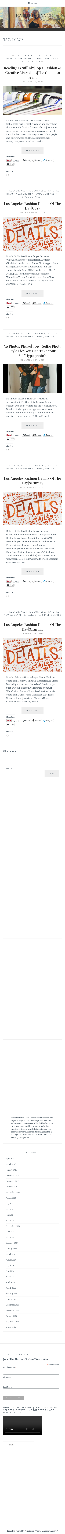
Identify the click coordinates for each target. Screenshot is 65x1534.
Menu (34, 3)
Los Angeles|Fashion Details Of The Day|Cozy (32, 205)
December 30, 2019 (32, 212)
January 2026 (11, 1170)
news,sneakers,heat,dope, (24, 58)
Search (9, 768)
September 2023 (13, 1226)
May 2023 (10, 1237)
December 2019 (12, 1305)
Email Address (9, 1367)
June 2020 (10, 1271)
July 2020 (10, 1265)
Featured (53, 191)
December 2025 (12, 1176)
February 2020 (12, 1294)
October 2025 (11, 1187)
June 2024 (10, 1215)
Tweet (16, 160)
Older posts (9, 751)
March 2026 (11, 1164)
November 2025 (12, 1181)
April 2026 (10, 1159)
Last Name (7, 1387)
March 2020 (11, 1288)
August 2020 (11, 1260)
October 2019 (11, 1316)
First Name (7, 1377)
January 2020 (11, 1299)
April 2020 (10, 1282)
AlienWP (54, 1531)
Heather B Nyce (32, 15)
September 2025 (13, 1192)
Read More (35, 151)
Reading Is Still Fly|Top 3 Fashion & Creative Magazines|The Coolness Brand (32, 72)
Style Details (31, 61)
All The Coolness (40, 55)
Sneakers (51, 58)
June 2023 (10, 1232)
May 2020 (10, 1277)
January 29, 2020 (32, 81)
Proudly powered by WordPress (20, 1531)
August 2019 (11, 1327)
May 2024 (10, 1221)
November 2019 (12, 1310)
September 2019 (12, 1322)
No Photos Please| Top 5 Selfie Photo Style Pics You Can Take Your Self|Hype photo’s (32, 351)
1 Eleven (21, 55)
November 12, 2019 (32, 487)
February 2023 (12, 1243)
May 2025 (10, 1209)
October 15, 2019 (32, 633)
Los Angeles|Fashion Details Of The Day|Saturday (32, 480)
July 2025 (9, 1204)
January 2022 (11, 1249)
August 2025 (11, 1198)
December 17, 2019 (32, 360)
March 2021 (11, 1254)
